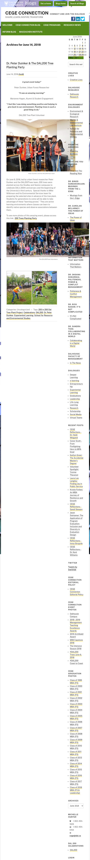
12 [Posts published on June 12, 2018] (75, 49)
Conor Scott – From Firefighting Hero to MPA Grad (76, 446)
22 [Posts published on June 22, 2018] (82, 52)
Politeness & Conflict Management (76, 294)
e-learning (74, 381)
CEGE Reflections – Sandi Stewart (76, 507)
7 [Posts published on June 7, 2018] (79, 46)
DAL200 (39, 312)
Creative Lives (76, 80)
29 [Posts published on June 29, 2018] (82, 55)
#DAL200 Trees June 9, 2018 (76, 655)
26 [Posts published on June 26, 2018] (74, 55)
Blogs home (61, 3)
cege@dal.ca (75, 836)
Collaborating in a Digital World (76, 343)
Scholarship (75, 411)
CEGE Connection (27, 13)
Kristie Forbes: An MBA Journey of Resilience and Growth (76, 495)
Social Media (75, 414)
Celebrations (29, 312)
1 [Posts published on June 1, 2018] (82, 43)
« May (70, 58)
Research (74, 408)
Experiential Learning (23, 315)
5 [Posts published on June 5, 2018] (74, 46)
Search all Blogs (77, 3)
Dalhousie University (14, 3)
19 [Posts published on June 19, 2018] (75, 52)
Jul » (77, 58)
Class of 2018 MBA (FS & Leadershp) (76, 790)
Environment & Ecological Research (76, 114)
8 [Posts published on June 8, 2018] (82, 46)
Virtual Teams (76, 418)
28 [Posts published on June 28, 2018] (80, 55)
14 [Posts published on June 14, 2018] (80, 49)
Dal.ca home (46, 3)
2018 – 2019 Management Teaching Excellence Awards (76, 625)
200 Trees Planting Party (26, 218)
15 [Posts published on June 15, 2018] (82, 49)
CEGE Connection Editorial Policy (76, 592)
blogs (30, 3)
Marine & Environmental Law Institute (76, 123)
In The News (75, 363)
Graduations (75, 396)
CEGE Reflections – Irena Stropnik (76, 541)
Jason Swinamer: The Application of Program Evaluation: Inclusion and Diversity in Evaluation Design (76, 524)
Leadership (75, 399)
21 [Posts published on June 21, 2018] (80, 52)
